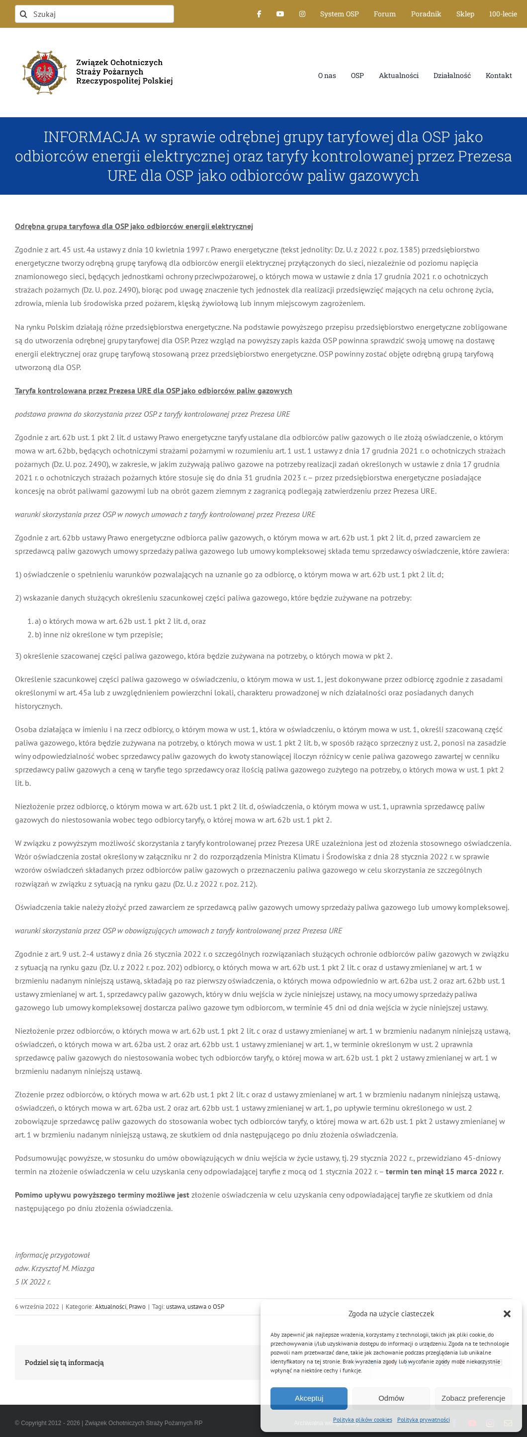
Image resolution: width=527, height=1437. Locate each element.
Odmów (391, 1398)
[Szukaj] (94, 14)
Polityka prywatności (423, 1419)
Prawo (137, 1306)
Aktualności (110, 1306)
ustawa (175, 1306)
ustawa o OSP (205, 1306)
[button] (507, 1314)
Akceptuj (309, 1398)
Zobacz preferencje (473, 1398)
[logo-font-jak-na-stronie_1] (94, 47)
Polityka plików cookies (362, 1419)
